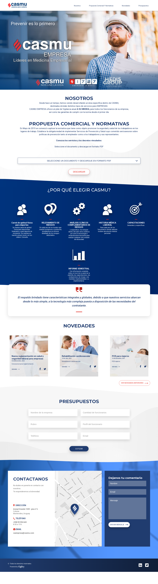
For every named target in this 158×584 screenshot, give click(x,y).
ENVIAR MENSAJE (121, 537)
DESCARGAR (79, 172)
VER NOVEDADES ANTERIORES (130, 395)
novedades (122, 5)
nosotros (67, 5)
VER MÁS (16, 376)
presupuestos (142, 5)
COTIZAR (79, 460)
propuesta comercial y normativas (95, 5)
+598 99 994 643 (20, 534)
